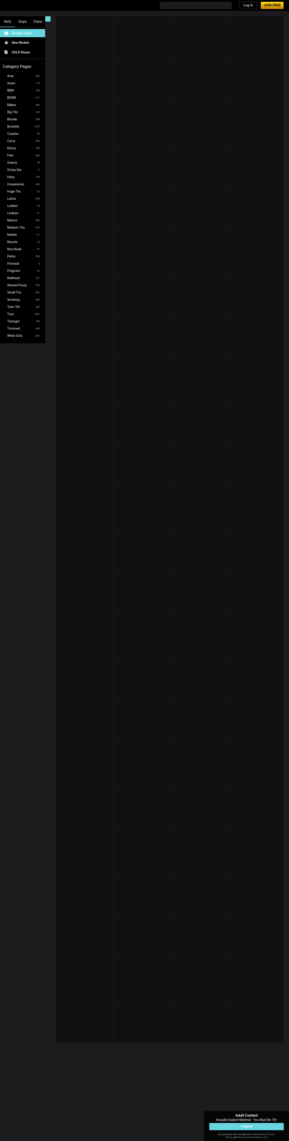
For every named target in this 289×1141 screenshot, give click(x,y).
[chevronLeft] (48, 19)
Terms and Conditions (250, 1137)
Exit (265, 1137)
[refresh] (90, 20)
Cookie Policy (258, 1134)
